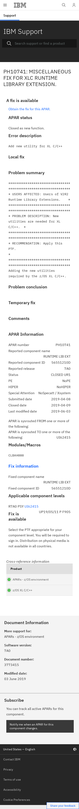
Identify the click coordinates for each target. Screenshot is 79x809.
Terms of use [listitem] (12, 783)
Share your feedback (62, 805)
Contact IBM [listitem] (11, 763)
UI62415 (31, 506)
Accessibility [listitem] (12, 793)
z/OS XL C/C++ (22, 594)
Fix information (23, 466)
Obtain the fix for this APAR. (29, 109)
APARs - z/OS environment (22, 581)
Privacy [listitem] (8, 773)
